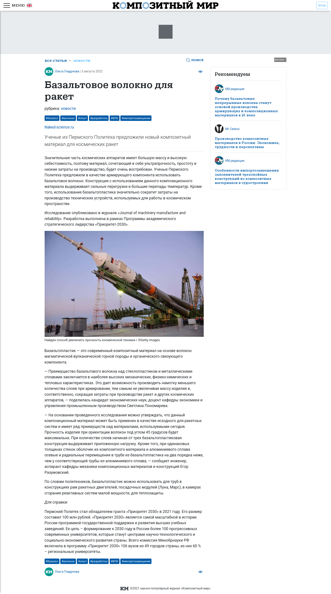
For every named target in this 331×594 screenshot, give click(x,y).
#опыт (82, 118)
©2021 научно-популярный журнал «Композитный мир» (165, 588)
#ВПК (114, 118)
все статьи (56, 60)
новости (81, 60)
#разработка (98, 118)
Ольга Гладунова (67, 71)
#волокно (68, 118)
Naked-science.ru (59, 127)
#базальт (52, 118)
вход (322, 5)
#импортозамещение (136, 118)
